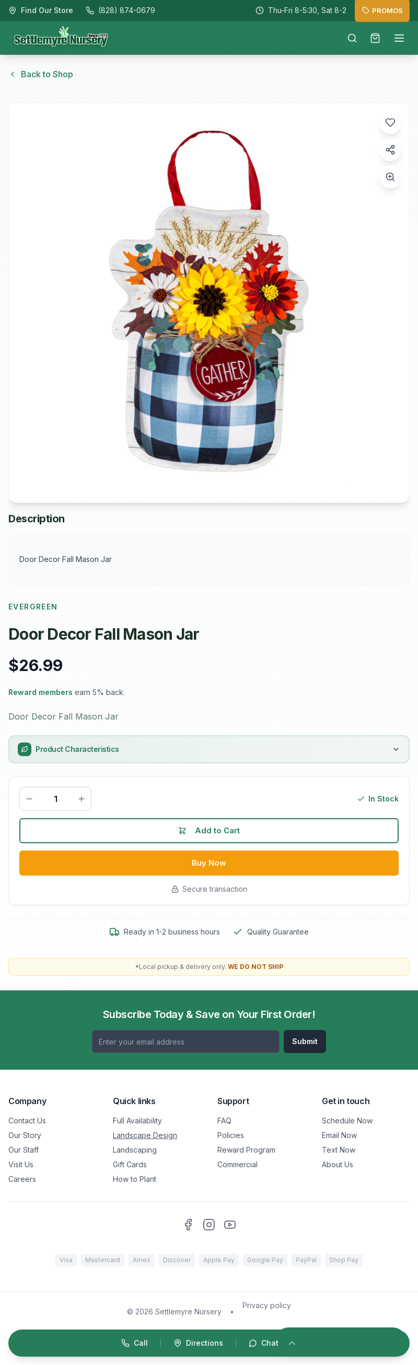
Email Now (339, 1135)
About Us (337, 1164)
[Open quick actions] (209, 1343)
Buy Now (209, 865)
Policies (230, 1135)
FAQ (224, 1120)
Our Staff (23, 1149)
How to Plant (134, 1179)
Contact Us (27, 1120)
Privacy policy (266, 1305)
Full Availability (137, 1120)
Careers (22, 1179)
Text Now (338, 1149)
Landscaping (135, 1149)
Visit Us (20, 1164)
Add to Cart (209, 832)
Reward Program (246, 1149)
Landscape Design (145, 1135)
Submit (305, 1041)
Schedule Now (347, 1120)
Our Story (24, 1135)
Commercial (237, 1164)
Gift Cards (130, 1164)
